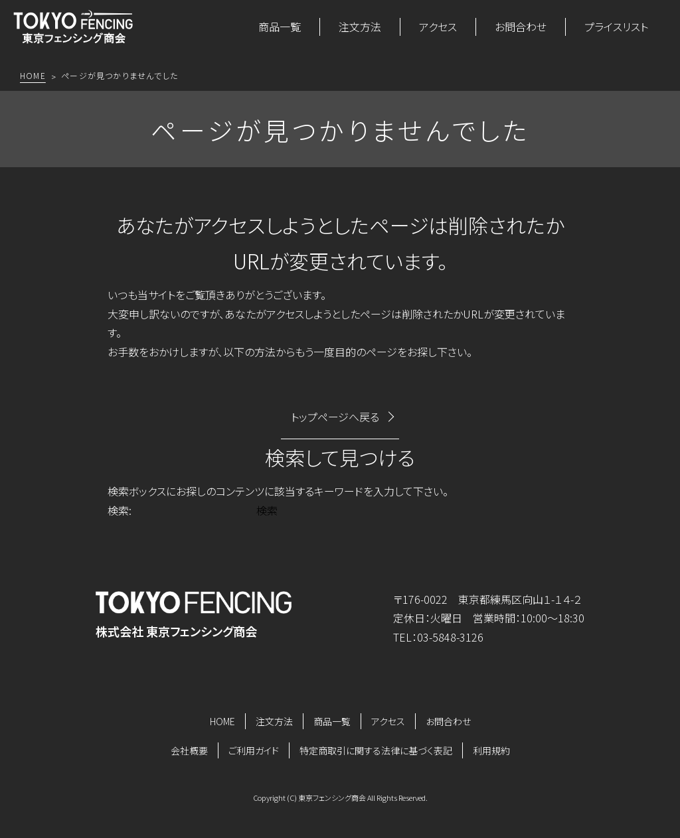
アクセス (438, 27)
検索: (119, 510)
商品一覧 (279, 27)
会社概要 (189, 750)
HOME (222, 721)
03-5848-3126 (450, 637)
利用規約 (491, 750)
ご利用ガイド (253, 750)
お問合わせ (521, 27)
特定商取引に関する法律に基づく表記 (375, 750)
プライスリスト (616, 27)
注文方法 (360, 27)
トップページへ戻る (335, 417)
